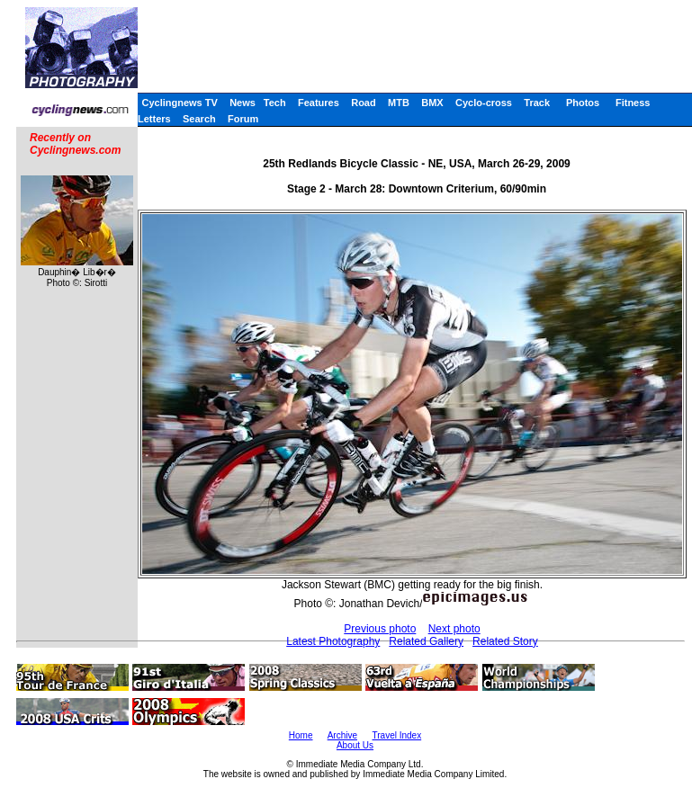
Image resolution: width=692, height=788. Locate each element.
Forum (243, 118)
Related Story (505, 641)
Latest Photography (333, 641)
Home (301, 735)
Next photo (454, 628)
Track (537, 102)
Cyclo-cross (483, 102)
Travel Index (397, 735)
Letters (154, 118)
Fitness (633, 102)
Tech (275, 102)
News (242, 102)
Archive (342, 735)
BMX (432, 102)
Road (363, 102)
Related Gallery (426, 641)
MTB (398, 102)
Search (199, 118)
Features (318, 102)
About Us (355, 745)
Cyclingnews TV (179, 102)
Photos (582, 102)
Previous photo (380, 628)
